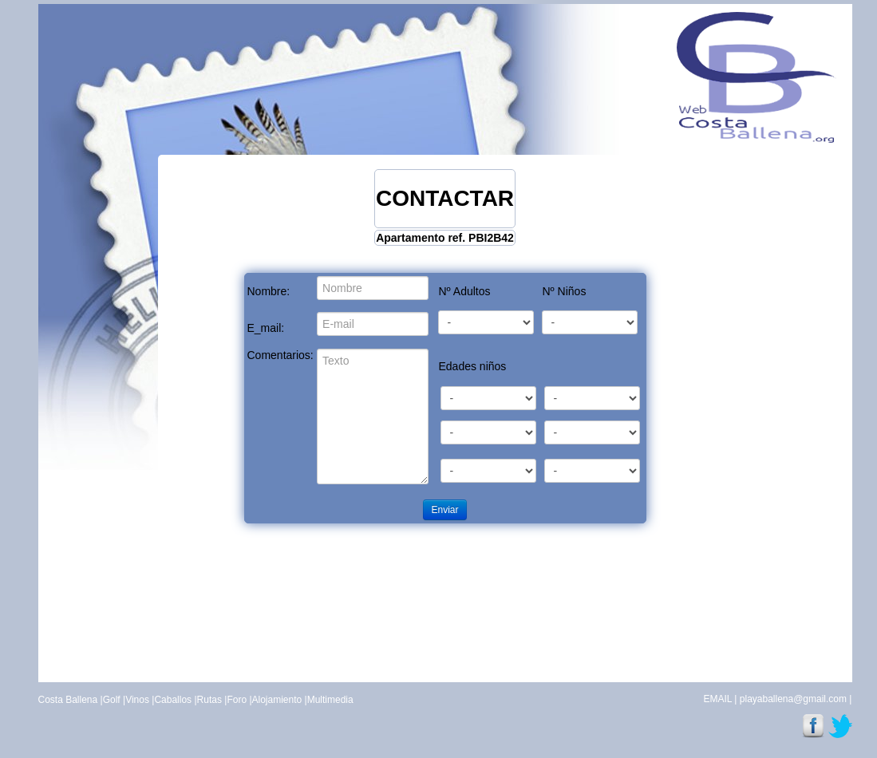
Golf (111, 699)
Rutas (209, 699)
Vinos (137, 699)
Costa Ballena (68, 699)
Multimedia (330, 699)
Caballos (173, 699)
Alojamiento (277, 699)
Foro (237, 699)
